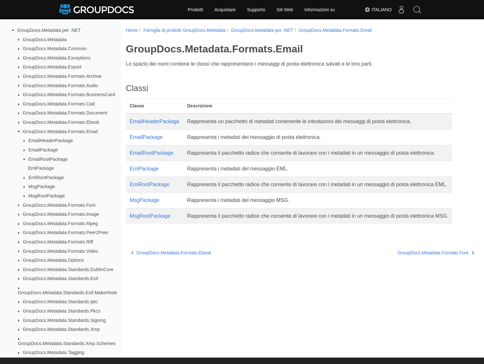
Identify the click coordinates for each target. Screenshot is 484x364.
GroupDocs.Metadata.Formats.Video (60, 251)
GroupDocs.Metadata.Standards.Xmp (61, 329)
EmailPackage (43, 149)
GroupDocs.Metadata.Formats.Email (60, 131)
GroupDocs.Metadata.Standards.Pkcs (62, 311)
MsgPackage (41, 186)
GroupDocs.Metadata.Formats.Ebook (61, 122)
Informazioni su (319, 9)
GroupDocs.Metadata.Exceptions (57, 57)
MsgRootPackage (46, 195)
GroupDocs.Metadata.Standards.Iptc (60, 301)
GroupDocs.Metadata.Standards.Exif (60, 278)
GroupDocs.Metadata (45, 39)
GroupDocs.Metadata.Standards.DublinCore (68, 269)
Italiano (377, 10)
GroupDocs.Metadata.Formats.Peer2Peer (65, 232)
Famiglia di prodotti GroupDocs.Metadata (184, 30)
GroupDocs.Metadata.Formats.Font (59, 205)
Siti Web (284, 9)
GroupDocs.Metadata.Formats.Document (65, 112)
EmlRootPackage (46, 177)
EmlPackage (41, 168)
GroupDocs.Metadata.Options (53, 260)
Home (132, 30)
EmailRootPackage (47, 159)
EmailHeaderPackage (50, 140)
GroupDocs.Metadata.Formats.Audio (60, 85)
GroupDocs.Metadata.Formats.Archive (62, 76)
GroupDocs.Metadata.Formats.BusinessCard (69, 94)
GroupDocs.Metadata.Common (55, 48)
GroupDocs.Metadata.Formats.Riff (58, 241)
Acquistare (225, 9)
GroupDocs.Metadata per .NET (49, 30)
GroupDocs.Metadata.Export (52, 66)
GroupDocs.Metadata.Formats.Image (61, 214)
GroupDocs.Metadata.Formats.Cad (59, 103)
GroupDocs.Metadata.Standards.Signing (64, 320)
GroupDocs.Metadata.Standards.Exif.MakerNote (67, 292)
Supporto (256, 9)
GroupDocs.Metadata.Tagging (53, 352)
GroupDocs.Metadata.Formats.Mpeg (60, 223)
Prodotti (195, 9)
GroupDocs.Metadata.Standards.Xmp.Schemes (67, 343)
